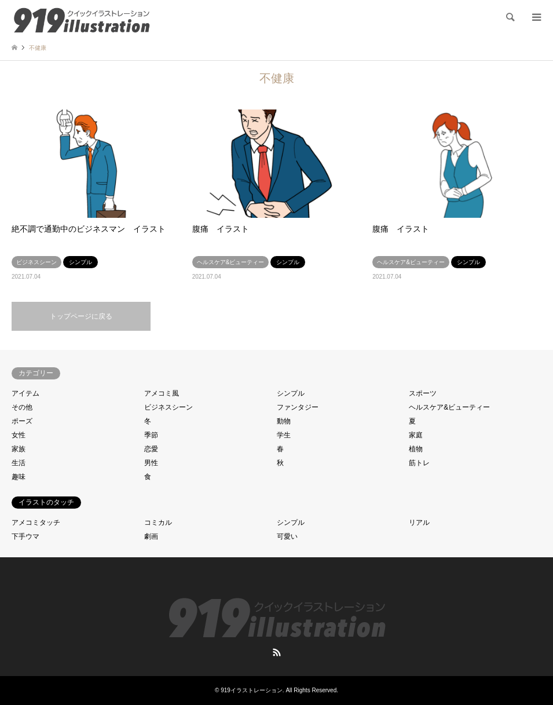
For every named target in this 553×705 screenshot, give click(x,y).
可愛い (287, 536)
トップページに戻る (81, 316)
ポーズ (22, 421)
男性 (151, 463)
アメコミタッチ (36, 522)
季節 (151, 435)
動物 (284, 421)
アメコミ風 (161, 393)
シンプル (291, 393)
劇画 (151, 536)
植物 (416, 449)
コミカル (158, 522)
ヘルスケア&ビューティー (449, 407)
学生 (284, 435)
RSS (277, 652)
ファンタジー (297, 407)
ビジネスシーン (168, 407)
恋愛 (151, 449)
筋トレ (419, 463)
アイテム (25, 393)
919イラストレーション (252, 690)
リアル (419, 522)
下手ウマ (25, 536)
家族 (18, 449)
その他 (22, 407)
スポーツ (423, 393)
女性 (18, 435)
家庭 (416, 435)
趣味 (18, 477)
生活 (18, 463)
